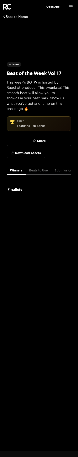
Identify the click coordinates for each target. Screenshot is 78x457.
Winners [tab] (16, 170)
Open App (52, 6)
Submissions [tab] (64, 170)
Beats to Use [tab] (38, 170)
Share (39, 141)
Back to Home (15, 16)
